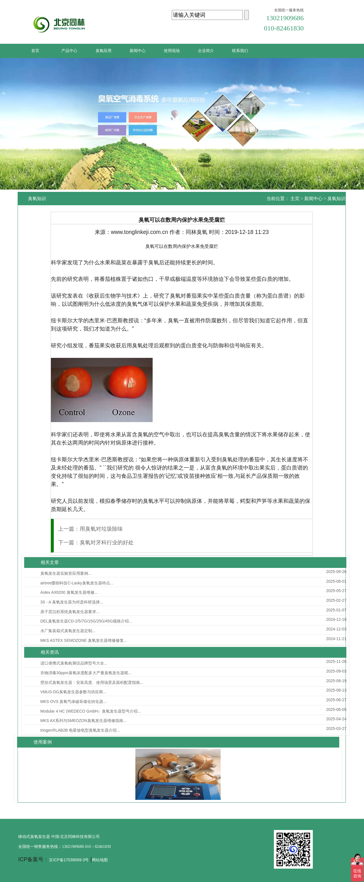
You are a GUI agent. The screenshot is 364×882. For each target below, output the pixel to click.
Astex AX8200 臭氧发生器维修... (69, 592)
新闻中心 (313, 198)
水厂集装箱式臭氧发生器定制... (68, 630)
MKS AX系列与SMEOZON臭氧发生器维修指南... (83, 720)
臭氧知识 (336, 198)
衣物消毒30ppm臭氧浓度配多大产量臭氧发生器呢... (85, 673)
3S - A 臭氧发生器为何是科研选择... (71, 602)
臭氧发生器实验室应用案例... (66, 573)
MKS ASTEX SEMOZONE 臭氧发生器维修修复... (83, 640)
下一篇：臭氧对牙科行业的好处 (96, 542)
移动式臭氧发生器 (34, 837)
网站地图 (100, 860)
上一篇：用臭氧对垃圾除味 (90, 529)
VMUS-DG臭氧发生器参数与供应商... (73, 692)
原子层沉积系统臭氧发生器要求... (70, 611)
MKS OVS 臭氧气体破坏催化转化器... (73, 701)
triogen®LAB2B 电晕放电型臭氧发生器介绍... (80, 730)
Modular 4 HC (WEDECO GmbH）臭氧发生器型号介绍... (90, 711)
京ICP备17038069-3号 (69, 860)
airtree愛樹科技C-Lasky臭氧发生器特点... (76, 583)
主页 (294, 198)
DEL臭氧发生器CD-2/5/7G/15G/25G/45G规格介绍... (86, 621)
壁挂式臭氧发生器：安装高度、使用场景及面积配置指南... (91, 682)
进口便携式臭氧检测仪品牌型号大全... (73, 663)
